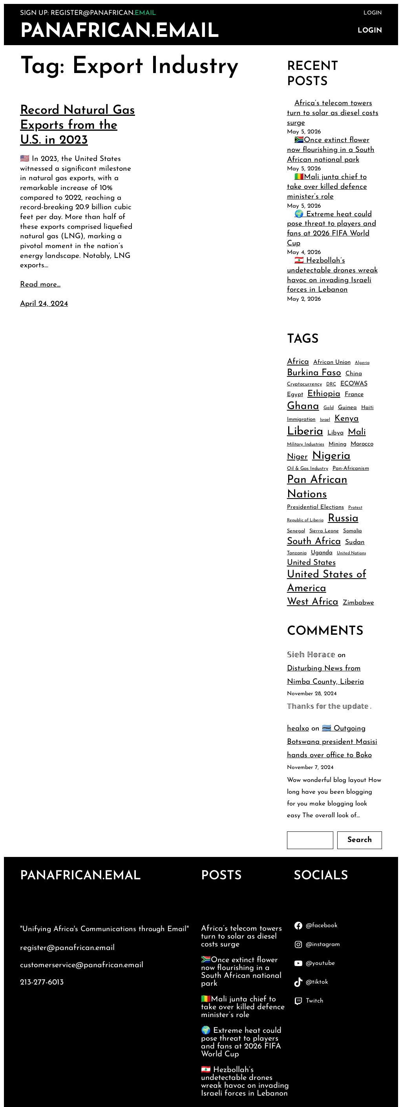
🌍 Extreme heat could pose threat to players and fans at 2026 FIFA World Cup (241, 1042)
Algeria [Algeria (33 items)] (362, 363)
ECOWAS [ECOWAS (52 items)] (353, 384)
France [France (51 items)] (354, 394)
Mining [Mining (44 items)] (337, 444)
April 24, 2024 (44, 304)
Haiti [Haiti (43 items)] (367, 407)
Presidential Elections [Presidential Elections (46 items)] (315, 507)
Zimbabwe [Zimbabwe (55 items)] (358, 602)
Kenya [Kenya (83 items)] (346, 419)
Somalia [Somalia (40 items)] (352, 530)
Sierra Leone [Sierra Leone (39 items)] (324, 530)
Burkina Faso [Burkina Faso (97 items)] (314, 373)
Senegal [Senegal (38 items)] (296, 531)
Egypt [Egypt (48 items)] (295, 395)
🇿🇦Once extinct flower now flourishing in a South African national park (331, 150)
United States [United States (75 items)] (311, 563)
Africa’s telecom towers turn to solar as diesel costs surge (332, 113)
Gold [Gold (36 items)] (328, 408)
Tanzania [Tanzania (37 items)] (297, 553)
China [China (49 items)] (353, 374)
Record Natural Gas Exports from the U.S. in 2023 (77, 125)
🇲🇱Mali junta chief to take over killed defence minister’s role (327, 187)
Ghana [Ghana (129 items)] (303, 406)
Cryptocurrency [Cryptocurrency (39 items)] (304, 384)
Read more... (40, 285)
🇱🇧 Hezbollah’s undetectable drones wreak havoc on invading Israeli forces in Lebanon (245, 1082)
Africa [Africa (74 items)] (298, 362)
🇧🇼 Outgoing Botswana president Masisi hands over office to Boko (332, 742)
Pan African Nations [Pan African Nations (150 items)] (317, 487)
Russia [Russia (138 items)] (343, 518)
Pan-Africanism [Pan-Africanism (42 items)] (351, 468)
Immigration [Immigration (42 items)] (301, 419)
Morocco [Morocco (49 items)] (362, 444)
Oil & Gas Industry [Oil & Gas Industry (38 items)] (307, 468)
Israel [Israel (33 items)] (325, 420)
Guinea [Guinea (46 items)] (347, 408)
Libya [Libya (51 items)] (335, 433)
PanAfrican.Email (119, 32)
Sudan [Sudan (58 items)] (355, 542)
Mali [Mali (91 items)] (357, 432)
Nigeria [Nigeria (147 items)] (331, 456)
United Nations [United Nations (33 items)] (351, 553)
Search (359, 840)
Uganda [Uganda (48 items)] (322, 553)
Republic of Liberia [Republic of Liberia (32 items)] (305, 520)
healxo (298, 729)
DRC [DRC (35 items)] (331, 384)
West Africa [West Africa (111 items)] (312, 602)
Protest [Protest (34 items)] (355, 508)
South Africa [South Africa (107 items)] (314, 541)
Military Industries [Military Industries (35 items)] (305, 444)
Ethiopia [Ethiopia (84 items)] (323, 394)
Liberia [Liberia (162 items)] (305, 431)
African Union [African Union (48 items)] (332, 362)
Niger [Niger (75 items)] (297, 457)
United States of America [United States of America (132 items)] (326, 582)
